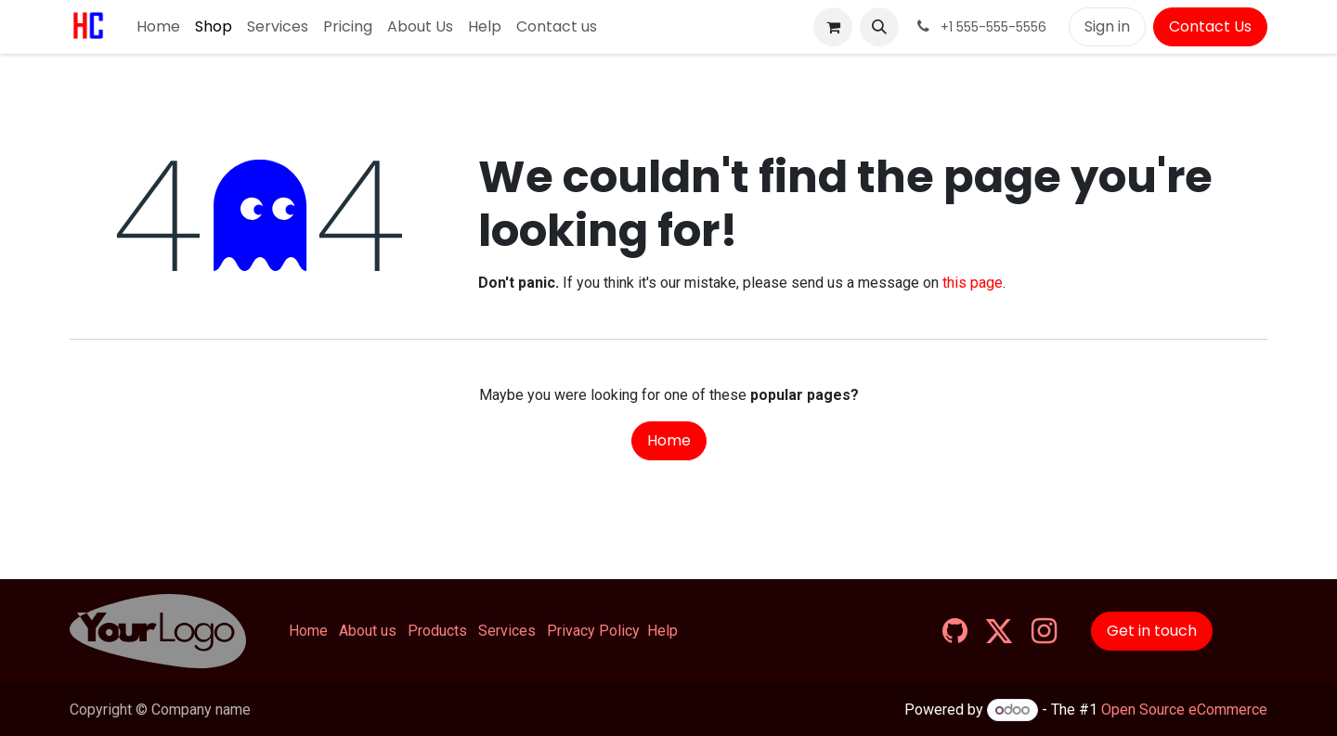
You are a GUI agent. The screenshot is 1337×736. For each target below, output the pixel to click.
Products (437, 630)
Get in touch (1152, 630)
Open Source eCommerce (1184, 709)
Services (507, 630)
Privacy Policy (593, 630)
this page (972, 282)
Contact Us (1210, 26)
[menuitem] (158, 26)
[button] (879, 26)
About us (367, 630)
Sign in (1107, 26)
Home (669, 440)
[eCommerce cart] (832, 26)
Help (662, 630)
